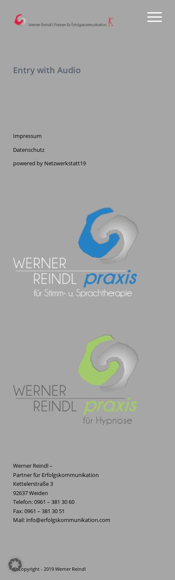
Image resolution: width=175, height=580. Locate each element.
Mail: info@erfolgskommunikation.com (61, 520)
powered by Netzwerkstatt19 (49, 163)
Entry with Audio (47, 70)
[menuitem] (150, 17)
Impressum (27, 136)
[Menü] (150, 17)
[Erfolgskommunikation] (72, 17)
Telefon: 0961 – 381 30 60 (43, 502)
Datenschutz (29, 150)
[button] (15, 565)
